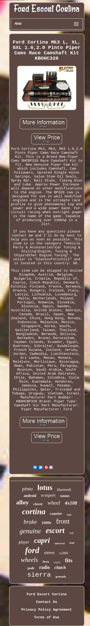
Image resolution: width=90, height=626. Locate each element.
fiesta (46, 561)
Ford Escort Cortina (47, 594)
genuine (30, 531)
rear (72, 542)
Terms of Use (46, 617)
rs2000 (63, 553)
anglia (57, 562)
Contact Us (46, 602)
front (63, 521)
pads (30, 568)
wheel (54, 503)
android (30, 496)
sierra (39, 574)
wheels (29, 559)
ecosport (48, 495)
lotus (44, 487)
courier (56, 513)
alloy (22, 502)
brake (30, 522)
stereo (49, 552)
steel (69, 514)
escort (55, 530)
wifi (71, 533)
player (24, 542)
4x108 (71, 503)
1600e (46, 522)
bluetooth (64, 490)
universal (59, 543)
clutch (60, 567)
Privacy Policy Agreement (46, 610)
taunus (64, 496)
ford (32, 550)
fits (68, 560)
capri (42, 540)
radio (44, 567)
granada (61, 576)
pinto (27, 489)
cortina (33, 511)
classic (38, 504)
